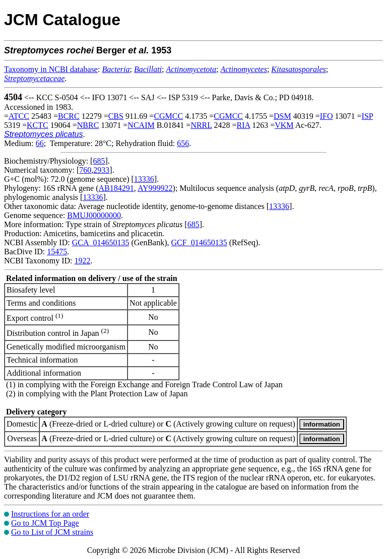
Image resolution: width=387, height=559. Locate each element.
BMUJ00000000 (94, 215)
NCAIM (140, 125)
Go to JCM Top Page (45, 523)
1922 (82, 260)
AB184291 (116, 188)
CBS (115, 116)
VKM (284, 125)
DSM (282, 116)
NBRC (88, 125)
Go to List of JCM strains (52, 532)
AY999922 (155, 188)
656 (183, 143)
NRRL (201, 125)
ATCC (19, 116)
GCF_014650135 (199, 242)
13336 (144, 179)
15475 (57, 251)
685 (99, 161)
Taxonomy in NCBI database (51, 69)
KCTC (37, 125)
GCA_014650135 (101, 242)
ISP (367, 116)
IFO (326, 116)
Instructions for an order (50, 514)
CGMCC (168, 116)
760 (85, 170)
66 (40, 143)
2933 (101, 170)
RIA (243, 125)
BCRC (69, 116)
